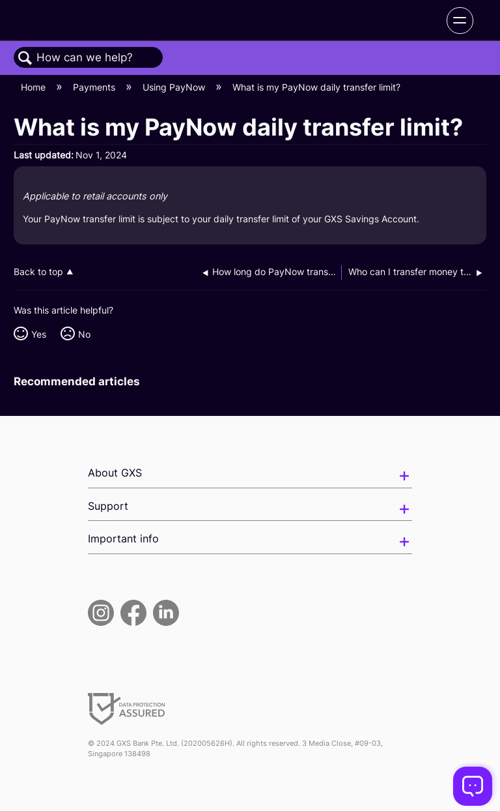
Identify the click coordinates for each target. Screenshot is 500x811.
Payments (95, 87)
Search (25, 58)
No (84, 334)
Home (34, 87)
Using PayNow (175, 87)
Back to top (38, 272)
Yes (38, 334)
